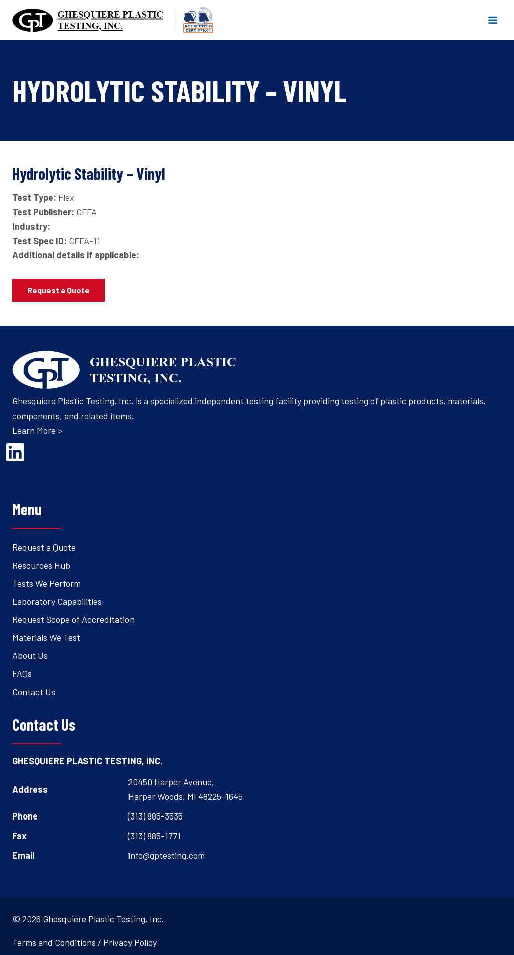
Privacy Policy (130, 942)
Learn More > (37, 430)
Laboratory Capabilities (57, 601)
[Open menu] (492, 20)
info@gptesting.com (166, 855)
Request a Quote (44, 547)
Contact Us (33, 691)
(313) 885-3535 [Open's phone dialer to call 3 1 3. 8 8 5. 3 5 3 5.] (155, 816)
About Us (30, 655)
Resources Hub (41, 565)
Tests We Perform (46, 583)
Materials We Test (46, 637)
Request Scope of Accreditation (73, 619)
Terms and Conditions (54, 942)
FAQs (22, 673)
